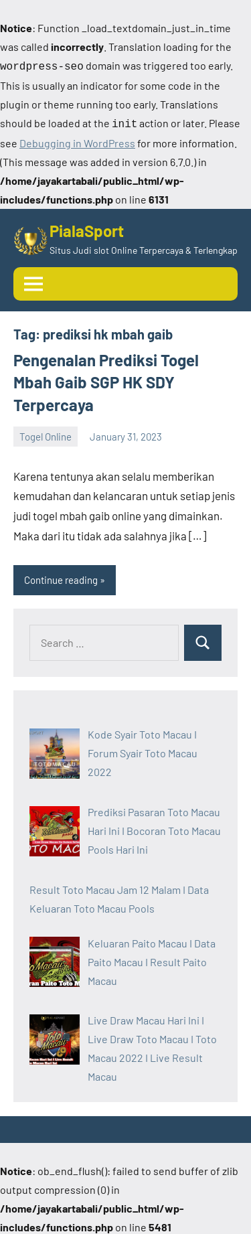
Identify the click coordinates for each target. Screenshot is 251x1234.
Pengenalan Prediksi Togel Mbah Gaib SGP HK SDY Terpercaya (106, 380)
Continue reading (61, 577)
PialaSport (87, 228)
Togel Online (45, 434)
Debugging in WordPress (77, 140)
